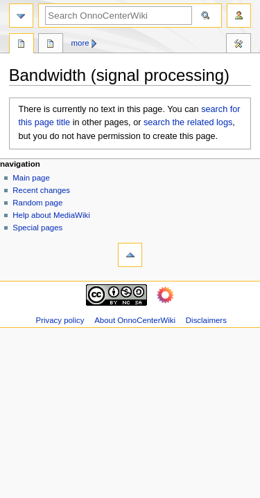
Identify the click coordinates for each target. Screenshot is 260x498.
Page (21, 45)
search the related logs (188, 122)
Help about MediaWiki (50, 215)
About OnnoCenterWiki (134, 320)
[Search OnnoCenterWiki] (118, 15)
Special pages (37, 227)
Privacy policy (60, 320)
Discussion (50, 45)
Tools (238, 45)
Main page (31, 178)
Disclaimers (206, 320)
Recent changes (41, 190)
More (80, 43)
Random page (37, 203)
